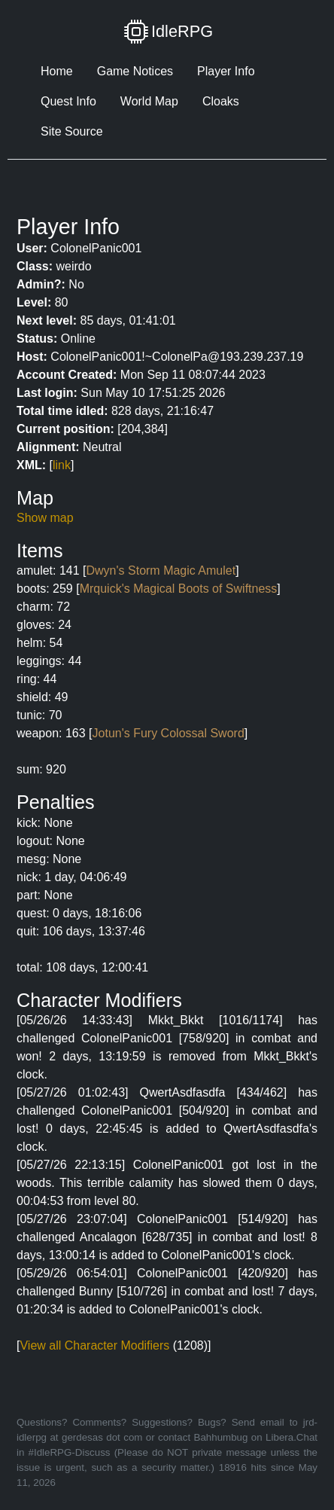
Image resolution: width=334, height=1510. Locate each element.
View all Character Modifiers (94, 1345)
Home (57, 71)
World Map (149, 101)
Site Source (72, 131)
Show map (45, 517)
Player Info (225, 71)
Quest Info (68, 101)
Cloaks (220, 101)
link (62, 465)
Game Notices (135, 71)
